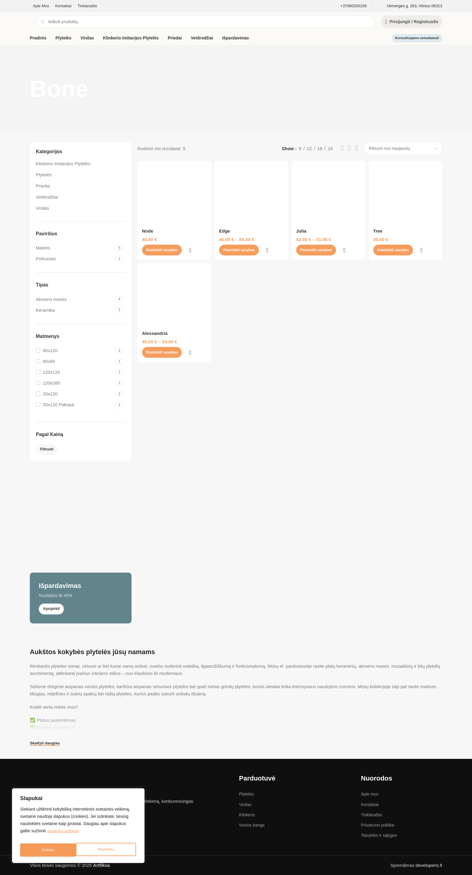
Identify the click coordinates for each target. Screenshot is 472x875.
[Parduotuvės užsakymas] (403, 148)
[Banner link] (81, 545)
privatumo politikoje (65, 835)
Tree (379, 246)
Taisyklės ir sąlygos (379, 835)
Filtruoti (47, 449)
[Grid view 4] (356, 148)
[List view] (342, 148)
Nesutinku (49, 850)
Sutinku (109, 850)
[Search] (205, 21)
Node (148, 246)
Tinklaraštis (371, 814)
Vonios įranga (252, 825)
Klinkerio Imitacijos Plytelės (63, 163)
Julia (302, 246)
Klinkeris (247, 814)
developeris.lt (429, 865)
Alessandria (155, 352)
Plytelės (44, 174)
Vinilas (42, 208)
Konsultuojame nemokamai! (417, 38)
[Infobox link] (353, 6)
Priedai (43, 185)
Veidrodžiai (47, 196)
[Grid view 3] (349, 148)
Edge (225, 246)
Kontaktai (369, 804)
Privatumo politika (377, 825)
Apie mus (369, 794)
